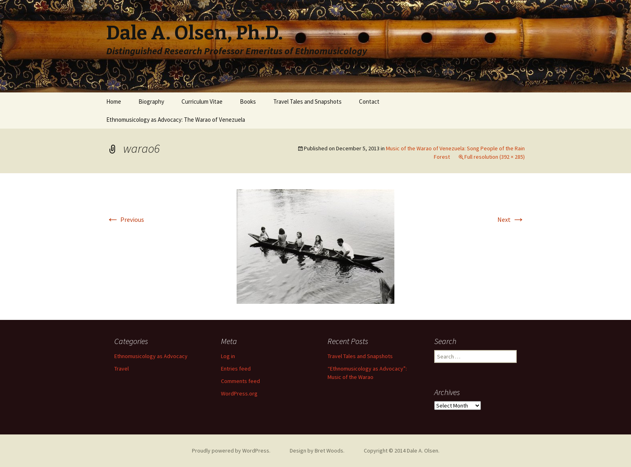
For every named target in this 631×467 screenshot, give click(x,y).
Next (511, 219)
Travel (121, 368)
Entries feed (236, 368)
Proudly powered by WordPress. (231, 450)
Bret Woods (329, 450)
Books (248, 101)
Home (113, 101)
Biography (151, 101)
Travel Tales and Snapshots (307, 101)
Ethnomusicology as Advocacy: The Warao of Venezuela (175, 119)
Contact (369, 101)
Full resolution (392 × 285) (494, 156)
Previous (125, 219)
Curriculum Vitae (202, 101)
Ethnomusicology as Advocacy (151, 356)
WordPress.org (239, 393)
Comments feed (240, 381)
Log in (228, 356)
